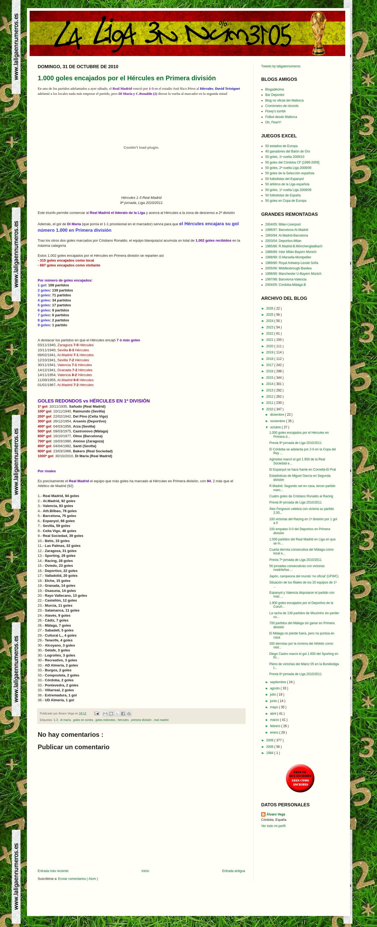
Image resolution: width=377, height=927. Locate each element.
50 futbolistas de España (283, 195)
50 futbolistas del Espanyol (284, 179)
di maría (66, 719)
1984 (270, 753)
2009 (270, 740)
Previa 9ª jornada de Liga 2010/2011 (295, 443)
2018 (270, 359)
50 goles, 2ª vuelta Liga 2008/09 (288, 168)
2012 (270, 396)
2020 (270, 346)
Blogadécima (274, 89)
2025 (270, 315)
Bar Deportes (274, 95)
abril (273, 714)
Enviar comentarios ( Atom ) (78, 879)
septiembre (278, 682)
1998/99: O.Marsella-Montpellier (288, 257)
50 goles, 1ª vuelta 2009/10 (284, 157)
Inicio (145, 871)
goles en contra (83, 719)
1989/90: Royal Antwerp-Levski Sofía (291, 263)
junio (274, 701)
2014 (270, 384)
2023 (270, 327)
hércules (124, 719)
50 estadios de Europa (281, 146)
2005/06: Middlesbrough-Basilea (288, 268)
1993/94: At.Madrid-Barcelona (286, 235)
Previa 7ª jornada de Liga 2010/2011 (295, 560)
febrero (275, 726)
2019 (270, 352)
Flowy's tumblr (275, 111)
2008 (270, 747)
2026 (270, 308)
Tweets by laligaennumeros (280, 66)
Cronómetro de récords (281, 106)
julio (273, 694)
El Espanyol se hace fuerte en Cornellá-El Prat (302, 469)
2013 (270, 390)
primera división (141, 719)
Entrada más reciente (53, 871)
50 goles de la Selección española (289, 173)
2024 (270, 321)
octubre (276, 427)
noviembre (278, 421)
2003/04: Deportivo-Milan (283, 241)
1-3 (56, 719)
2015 (270, 378)
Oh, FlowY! (273, 122)
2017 (270, 365)
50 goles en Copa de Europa (285, 201)
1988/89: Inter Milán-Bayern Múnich (290, 252)
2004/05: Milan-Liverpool (283, 224)
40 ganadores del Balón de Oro (287, 151)
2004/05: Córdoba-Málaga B (285, 285)
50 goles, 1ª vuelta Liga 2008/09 (288, 190)
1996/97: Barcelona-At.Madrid (286, 230)
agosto (275, 688)
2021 (270, 340)
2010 (270, 409)
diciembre (277, 414)
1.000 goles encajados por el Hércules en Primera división (127, 78)
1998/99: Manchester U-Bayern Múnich (293, 274)
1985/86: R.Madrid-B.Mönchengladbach (293, 246)
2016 (270, 371)
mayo (274, 707)
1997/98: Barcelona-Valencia (285, 279)
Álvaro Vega (276, 814)
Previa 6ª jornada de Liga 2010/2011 (295, 674)
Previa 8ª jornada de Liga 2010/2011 (295, 502)
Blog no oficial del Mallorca (284, 100)
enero (274, 732)
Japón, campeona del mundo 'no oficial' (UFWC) (303, 576)
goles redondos (105, 719)
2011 (270, 403)
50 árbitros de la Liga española (287, 184)
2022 (270, 333)
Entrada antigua (233, 871)
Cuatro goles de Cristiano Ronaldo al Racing (301, 496)
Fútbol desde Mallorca (281, 117)
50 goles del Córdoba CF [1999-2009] (292, 162)
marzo (275, 720)
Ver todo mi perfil (273, 826)
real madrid (161, 719)
